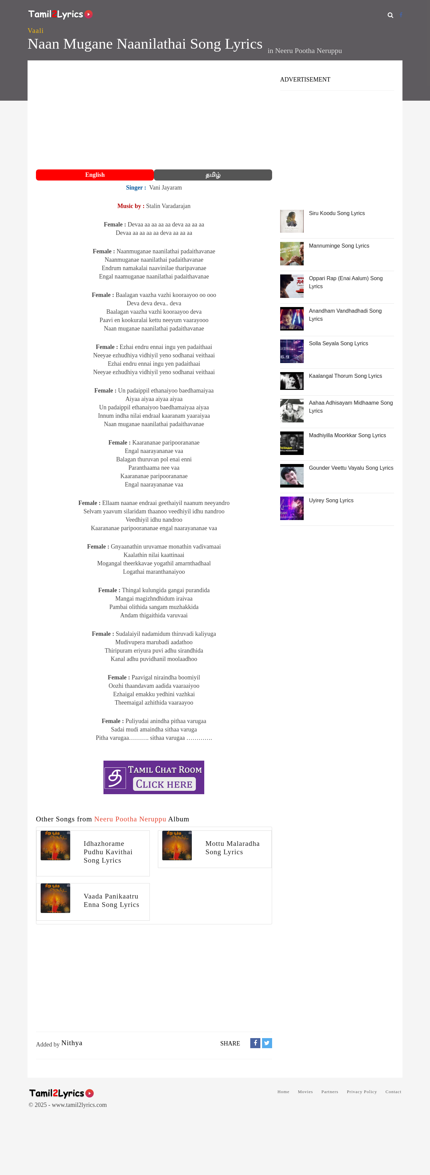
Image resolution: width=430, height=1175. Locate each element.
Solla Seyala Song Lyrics (338, 343)
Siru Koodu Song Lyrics (337, 213)
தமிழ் (213, 174)
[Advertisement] (154, 116)
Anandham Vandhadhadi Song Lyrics (345, 315)
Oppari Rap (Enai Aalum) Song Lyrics (346, 282)
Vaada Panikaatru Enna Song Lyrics (111, 900)
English (95, 174)
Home (283, 1091)
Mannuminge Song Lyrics (339, 246)
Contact (393, 1091)
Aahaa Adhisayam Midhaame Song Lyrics (351, 407)
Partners (330, 1091)
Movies (305, 1091)
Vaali (36, 31)
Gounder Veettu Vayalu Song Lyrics (351, 468)
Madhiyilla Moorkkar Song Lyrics (347, 435)
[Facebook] (400, 15)
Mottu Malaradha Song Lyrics (232, 847)
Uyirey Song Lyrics (331, 500)
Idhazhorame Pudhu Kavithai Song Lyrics (108, 851)
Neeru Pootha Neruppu (308, 51)
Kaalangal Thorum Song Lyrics (345, 376)
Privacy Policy (362, 1091)
